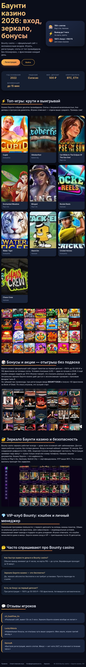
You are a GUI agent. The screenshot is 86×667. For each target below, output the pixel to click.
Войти (28, 62)
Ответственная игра (17, 664)
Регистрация (10, 62)
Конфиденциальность (33, 664)
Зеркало (47, 664)
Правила (4, 664)
